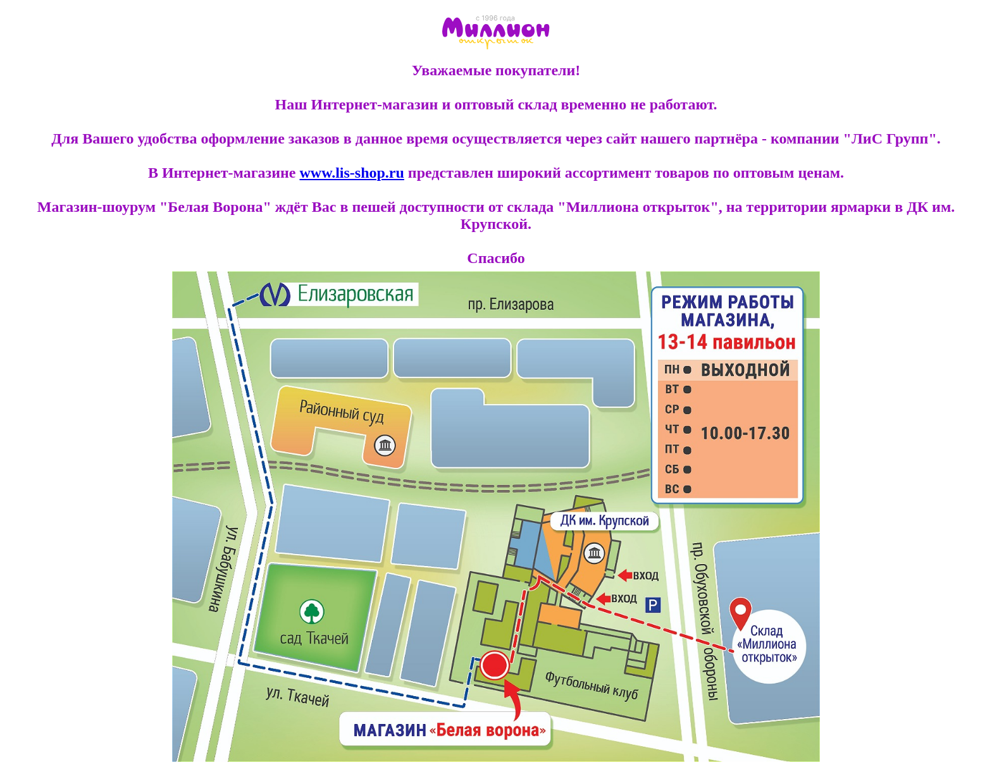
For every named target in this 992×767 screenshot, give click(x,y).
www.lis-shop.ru (351, 172)
